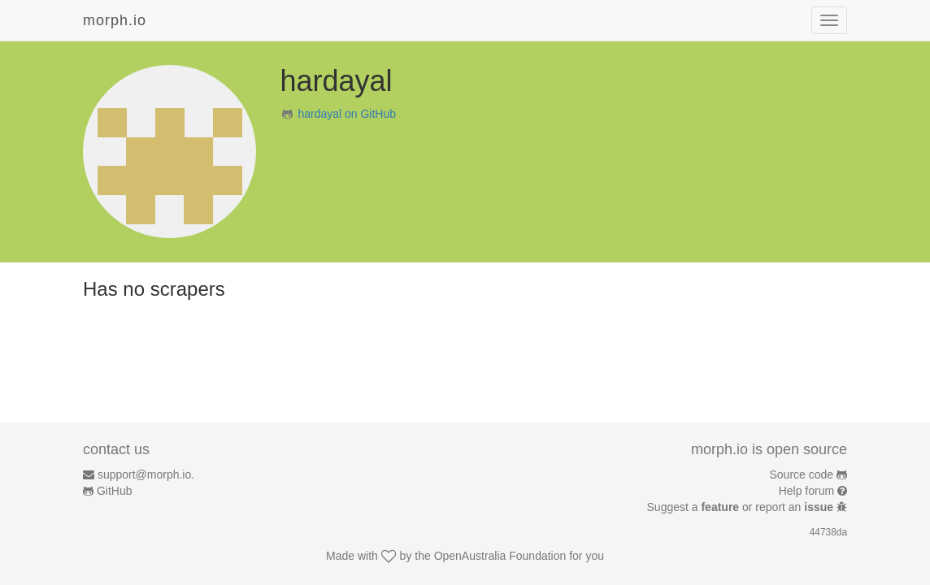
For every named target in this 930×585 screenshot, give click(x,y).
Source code (802, 474)
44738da (828, 532)
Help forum (806, 490)
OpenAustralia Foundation (500, 555)
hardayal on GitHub (347, 113)
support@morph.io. (146, 474)
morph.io (114, 20)
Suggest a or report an (742, 507)
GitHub (115, 490)
